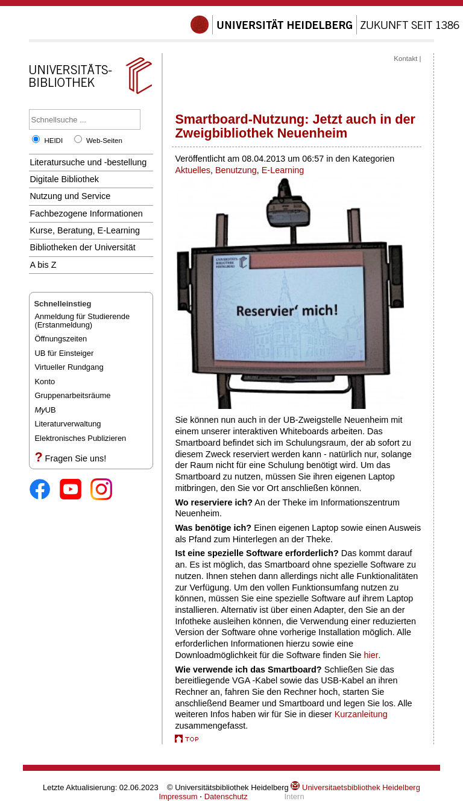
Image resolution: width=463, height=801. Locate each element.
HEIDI (53, 140)
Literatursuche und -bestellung (88, 162)
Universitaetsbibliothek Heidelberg (355, 787)
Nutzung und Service (70, 196)
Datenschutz (226, 796)
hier (371, 655)
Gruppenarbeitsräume (72, 395)
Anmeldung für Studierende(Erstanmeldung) (82, 320)
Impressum (178, 796)
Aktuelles (192, 170)
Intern (294, 796)
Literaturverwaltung (67, 423)
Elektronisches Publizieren (80, 438)
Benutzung (236, 170)
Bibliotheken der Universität (82, 247)
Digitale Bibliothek (64, 179)
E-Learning (283, 170)
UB (44, 409)
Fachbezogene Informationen (86, 213)
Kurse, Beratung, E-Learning (85, 230)
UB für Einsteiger (63, 353)
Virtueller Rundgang (68, 367)
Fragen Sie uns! (76, 458)
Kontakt (405, 58)
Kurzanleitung (361, 714)
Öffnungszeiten (60, 338)
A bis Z (43, 265)
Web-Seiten (104, 140)
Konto (44, 381)
